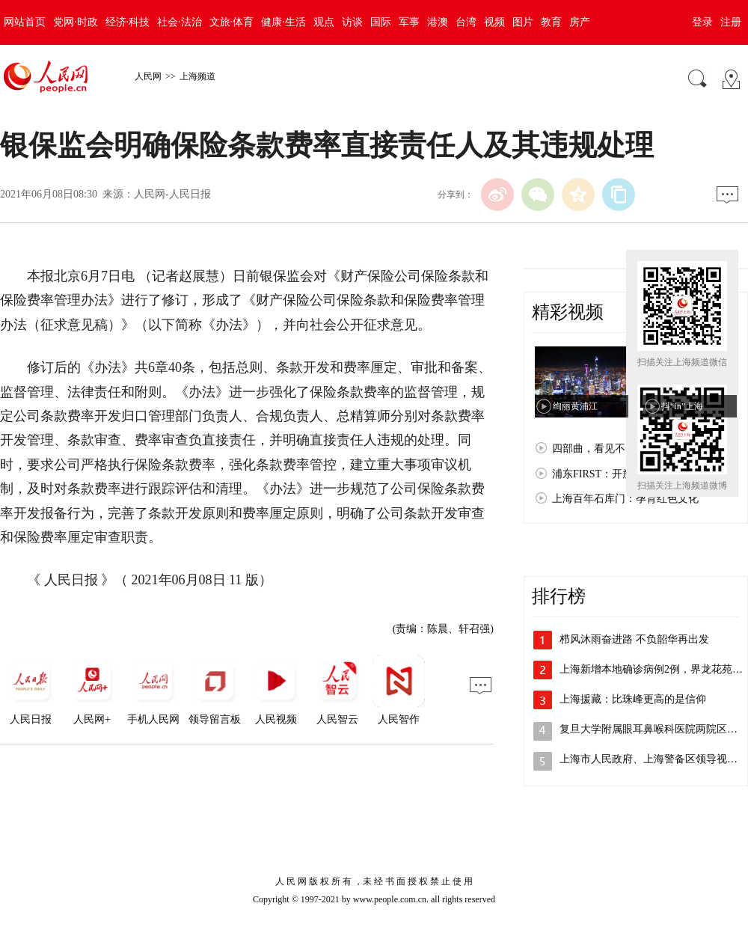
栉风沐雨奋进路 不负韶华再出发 (634, 639)
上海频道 (197, 76)
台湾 (466, 22)
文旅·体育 (231, 22)
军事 (409, 22)
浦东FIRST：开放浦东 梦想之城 (625, 474)
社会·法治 (179, 22)
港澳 (437, 22)
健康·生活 (283, 22)
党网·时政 (75, 22)
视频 (494, 22)
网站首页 (25, 22)
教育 (551, 22)
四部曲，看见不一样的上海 (615, 448)
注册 (730, 22)
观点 (323, 22)
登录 (702, 22)
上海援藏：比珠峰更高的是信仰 (633, 699)
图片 (522, 22)
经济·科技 (127, 22)
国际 (380, 22)
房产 (579, 22)
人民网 (148, 76)
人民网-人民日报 (172, 194)
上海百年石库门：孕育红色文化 (625, 498)
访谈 (352, 22)
